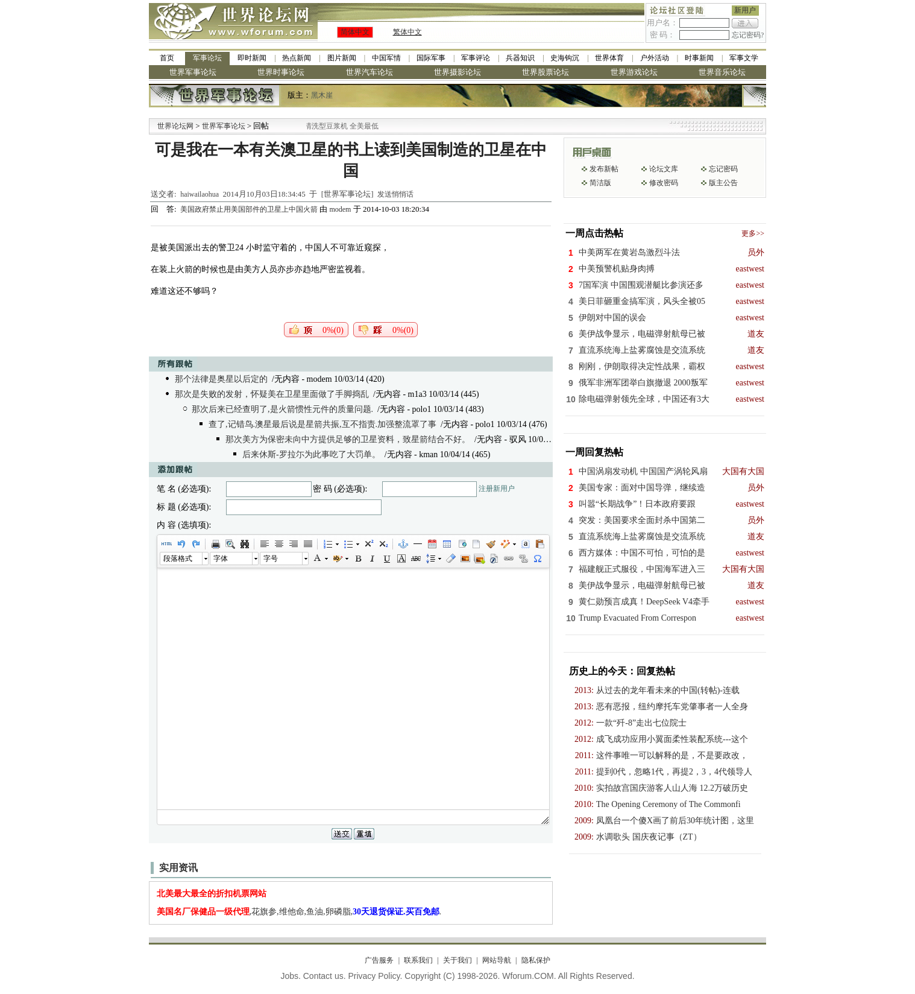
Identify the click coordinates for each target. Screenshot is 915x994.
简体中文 (355, 32)
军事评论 (475, 58)
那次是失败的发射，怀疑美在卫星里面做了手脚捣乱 (272, 394)
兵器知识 (520, 58)
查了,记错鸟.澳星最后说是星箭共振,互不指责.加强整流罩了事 (322, 424)
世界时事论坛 (280, 72)
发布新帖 (604, 169)
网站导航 (496, 960)
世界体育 (609, 58)
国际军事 (431, 58)
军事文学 (743, 58)
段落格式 (177, 558)
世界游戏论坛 (634, 72)
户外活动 (654, 58)
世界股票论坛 (545, 72)
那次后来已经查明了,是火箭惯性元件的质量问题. (282, 409)
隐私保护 (535, 960)
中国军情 (386, 58)
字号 (270, 558)
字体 (220, 558)
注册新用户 (497, 488)
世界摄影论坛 (457, 72)
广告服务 (379, 960)
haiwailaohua (199, 194)
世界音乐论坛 (722, 72)
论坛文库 (663, 169)
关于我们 (457, 960)
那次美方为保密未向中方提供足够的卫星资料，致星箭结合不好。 (347, 439)
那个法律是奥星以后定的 (221, 379)
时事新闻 (699, 58)
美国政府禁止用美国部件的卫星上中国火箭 (249, 209)
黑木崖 (322, 95)
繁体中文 (407, 32)
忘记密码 (723, 169)
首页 (167, 58)
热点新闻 (296, 58)
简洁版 (600, 183)
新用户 (745, 10)
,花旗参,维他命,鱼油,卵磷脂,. (299, 911)
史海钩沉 (564, 58)
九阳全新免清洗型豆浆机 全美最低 (339, 126)
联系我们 (418, 960)
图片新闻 (341, 58)
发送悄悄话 (395, 194)
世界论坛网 (175, 126)
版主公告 (723, 183)
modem (340, 209)
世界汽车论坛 (369, 72)
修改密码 (663, 183)
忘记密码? (748, 35)
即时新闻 (251, 58)
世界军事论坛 (192, 72)
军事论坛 (207, 58)
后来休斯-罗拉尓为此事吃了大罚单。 (311, 454)
